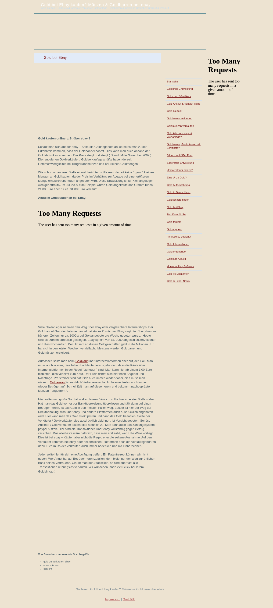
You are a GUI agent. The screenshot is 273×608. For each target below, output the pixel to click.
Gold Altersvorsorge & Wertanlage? (179, 135)
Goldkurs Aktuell (176, 258)
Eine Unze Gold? (177, 177)
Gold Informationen (178, 244)
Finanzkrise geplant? (179, 236)
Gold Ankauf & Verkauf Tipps (183, 103)
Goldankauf (58, 382)
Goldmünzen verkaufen (180, 125)
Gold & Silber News (178, 281)
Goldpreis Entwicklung (180, 88)
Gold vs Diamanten (178, 273)
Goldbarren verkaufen (179, 118)
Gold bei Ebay (55, 58)
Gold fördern (174, 221)
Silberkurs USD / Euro (179, 155)
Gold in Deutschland (178, 192)
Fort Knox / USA (176, 214)
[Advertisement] (90, 51)
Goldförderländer (177, 251)
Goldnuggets (174, 229)
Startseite (172, 81)
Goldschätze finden (178, 199)
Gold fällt (129, 599)
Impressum (112, 599)
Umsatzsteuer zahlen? (180, 170)
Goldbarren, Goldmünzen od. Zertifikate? (184, 146)
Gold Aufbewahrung (178, 185)
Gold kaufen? (175, 111)
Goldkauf (81, 361)
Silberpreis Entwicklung (180, 162)
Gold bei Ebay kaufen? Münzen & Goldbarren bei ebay (96, 4)
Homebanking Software (180, 266)
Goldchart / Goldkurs (179, 96)
